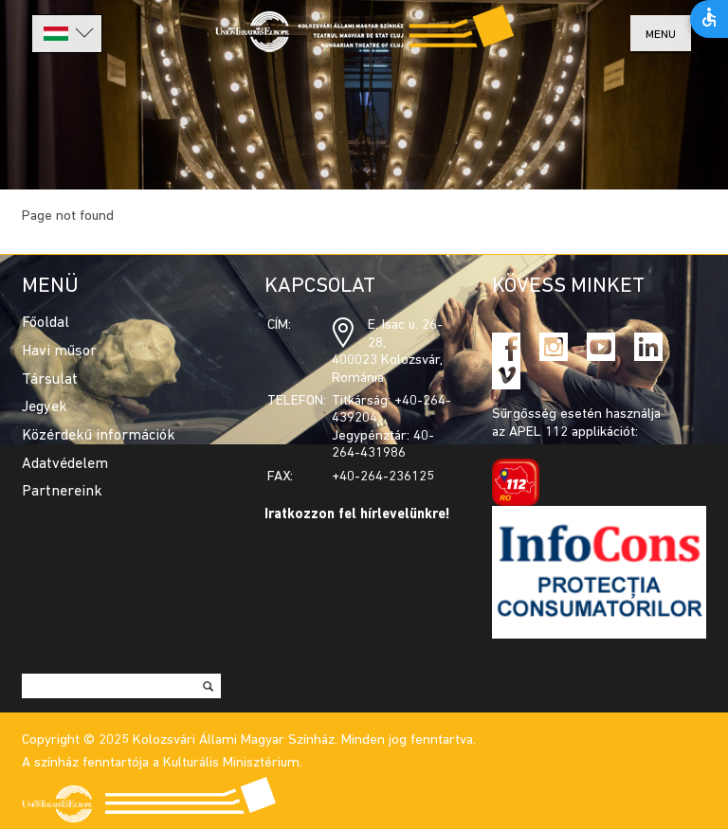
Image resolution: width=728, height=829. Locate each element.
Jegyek (44, 407)
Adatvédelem (65, 464)
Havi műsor (59, 351)
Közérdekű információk (98, 435)
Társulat (50, 379)
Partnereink (62, 491)
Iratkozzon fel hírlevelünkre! (357, 515)
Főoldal (45, 323)
